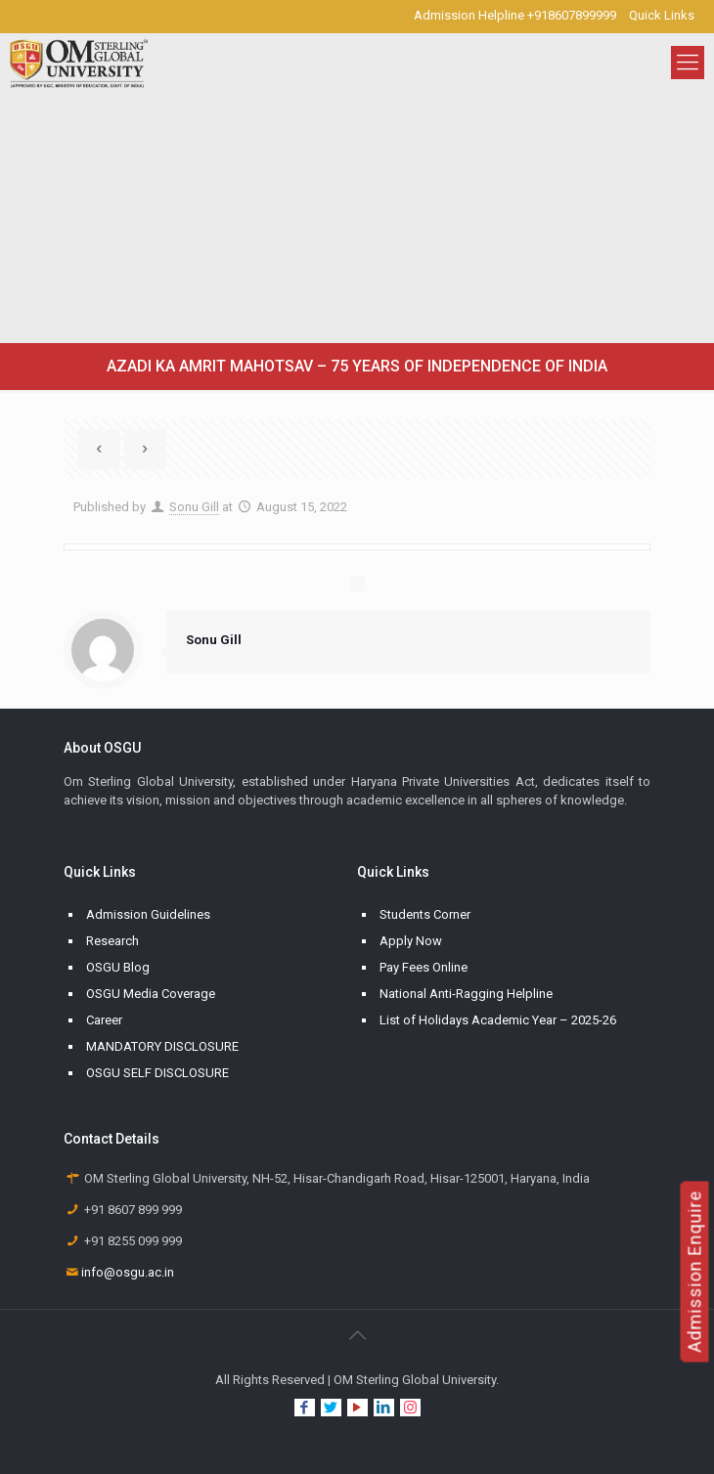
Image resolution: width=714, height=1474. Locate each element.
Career (104, 1020)
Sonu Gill (194, 506)
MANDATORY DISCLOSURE (162, 1046)
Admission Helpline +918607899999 (515, 15)
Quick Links (661, 15)
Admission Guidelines (148, 914)
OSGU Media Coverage (150, 993)
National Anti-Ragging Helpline (466, 993)
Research (112, 940)
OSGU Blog (118, 967)
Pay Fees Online (423, 967)
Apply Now (410, 940)
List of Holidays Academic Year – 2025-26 (497, 1020)
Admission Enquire (695, 1272)
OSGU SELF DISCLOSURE (157, 1072)
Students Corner (424, 914)
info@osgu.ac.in (127, 1272)
